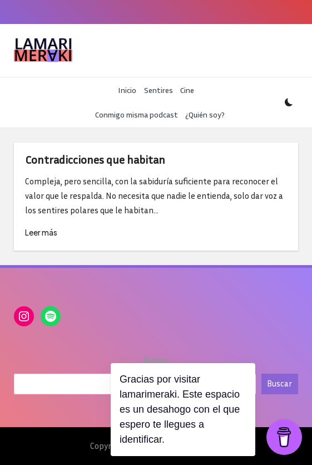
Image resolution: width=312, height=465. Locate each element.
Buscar (156, 360)
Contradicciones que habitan (95, 160)
